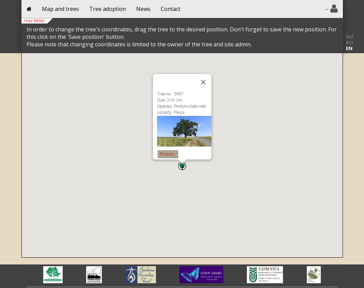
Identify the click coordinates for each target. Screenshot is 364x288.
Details (168, 154)
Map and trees (60, 9)
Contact (170, 9)
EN (349, 48)
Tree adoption (107, 9)
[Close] (203, 82)
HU (349, 36)
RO (349, 42)
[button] (182, 166)
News (143, 9)
